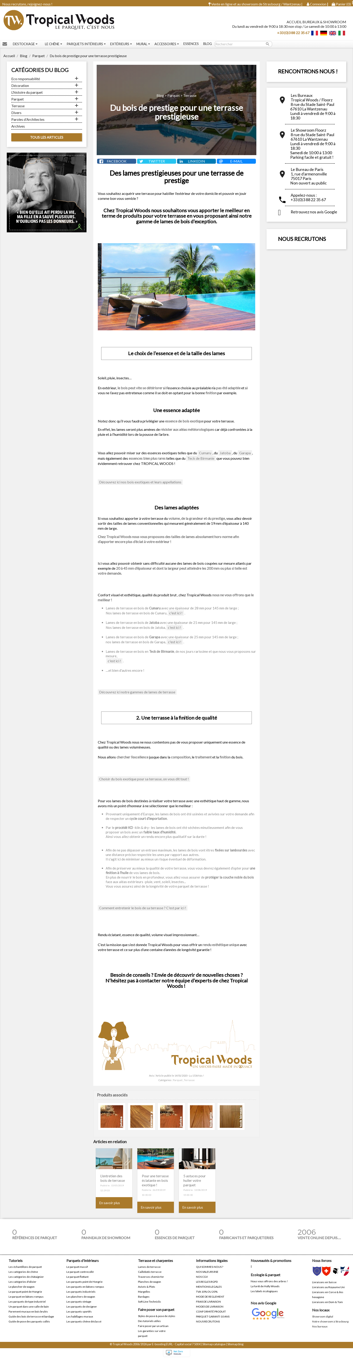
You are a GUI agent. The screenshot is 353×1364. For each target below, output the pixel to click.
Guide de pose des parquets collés (29, 1326)
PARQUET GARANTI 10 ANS (212, 1321)
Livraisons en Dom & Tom (327, 1307)
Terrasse (18, 109)
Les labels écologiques (264, 1296)
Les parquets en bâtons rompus (85, 1292)
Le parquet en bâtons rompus (26, 1301)
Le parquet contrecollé (80, 1277)
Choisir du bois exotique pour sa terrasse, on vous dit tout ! (144, 784)
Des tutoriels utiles (149, 1326)
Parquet (17, 102)
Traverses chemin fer (151, 1282)
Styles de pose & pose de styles (156, 1321)
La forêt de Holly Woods (265, 1291)
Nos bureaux (319, 1331)
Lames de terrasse (149, 1272)
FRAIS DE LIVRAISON (208, 1306)
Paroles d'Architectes (27, 122)
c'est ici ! (175, 618)
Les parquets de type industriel (27, 1306)
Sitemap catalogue (214, 1349)
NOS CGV (202, 1282)
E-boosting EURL (162, 1349)
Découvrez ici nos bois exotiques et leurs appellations (140, 487)
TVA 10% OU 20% (206, 1297)
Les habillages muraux (79, 1321)
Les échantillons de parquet (25, 1272)
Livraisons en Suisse (324, 1287)
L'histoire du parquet (27, 95)
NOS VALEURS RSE (207, 1277)
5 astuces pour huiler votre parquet (194, 1185)
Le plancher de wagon (22, 1292)
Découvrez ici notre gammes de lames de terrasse (137, 697)
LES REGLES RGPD (207, 1287)
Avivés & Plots (146, 1292)
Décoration (20, 88)
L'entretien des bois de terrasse (112, 1183)
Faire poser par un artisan (153, 1331)
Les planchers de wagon (80, 1301)
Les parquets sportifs (79, 1316)
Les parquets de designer (81, 1311)
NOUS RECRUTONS (302, 242)
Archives (18, 129)
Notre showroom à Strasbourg (330, 1326)
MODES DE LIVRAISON (209, 1311)
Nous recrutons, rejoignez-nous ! (27, 4)
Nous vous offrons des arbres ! (269, 1286)
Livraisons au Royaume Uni (328, 1292)
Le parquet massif (77, 1272)
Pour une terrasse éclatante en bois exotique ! (155, 1185)
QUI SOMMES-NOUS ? (209, 1272)
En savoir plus (109, 1208)
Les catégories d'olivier (22, 1287)
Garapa (245, 458)
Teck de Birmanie (200, 463)
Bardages (144, 1301)
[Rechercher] (243, 47)
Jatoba (225, 458)
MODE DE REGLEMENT (210, 1301)
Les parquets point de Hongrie (84, 1287)
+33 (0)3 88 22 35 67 (293, 34)
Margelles (144, 1297)
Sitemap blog (235, 1349)
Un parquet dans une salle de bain (29, 1311)
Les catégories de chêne (23, 1277)
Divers (16, 116)
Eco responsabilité (25, 82)
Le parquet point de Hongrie (25, 1297)
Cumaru (205, 458)
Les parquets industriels (81, 1297)
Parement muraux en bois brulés (28, 1316)
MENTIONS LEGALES (209, 1292)
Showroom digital (322, 1321)
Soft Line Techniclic (149, 1306)
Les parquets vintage (78, 1306)
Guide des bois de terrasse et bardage (31, 1321)
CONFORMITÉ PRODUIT (211, 1316)
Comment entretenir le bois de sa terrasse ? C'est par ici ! (142, 913)
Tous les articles (46, 140)
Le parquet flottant (77, 1282)
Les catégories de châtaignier (26, 1282)
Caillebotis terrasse (149, 1277)
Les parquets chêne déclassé (83, 1326)
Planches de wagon (149, 1287)
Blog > (162, 98)
